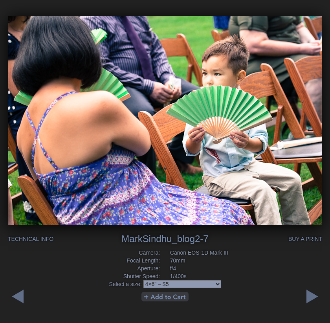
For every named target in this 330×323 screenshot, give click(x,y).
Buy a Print (305, 239)
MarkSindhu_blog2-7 (164, 238)
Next (18, 296)
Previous (312, 296)
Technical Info (30, 239)
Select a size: (125, 284)
